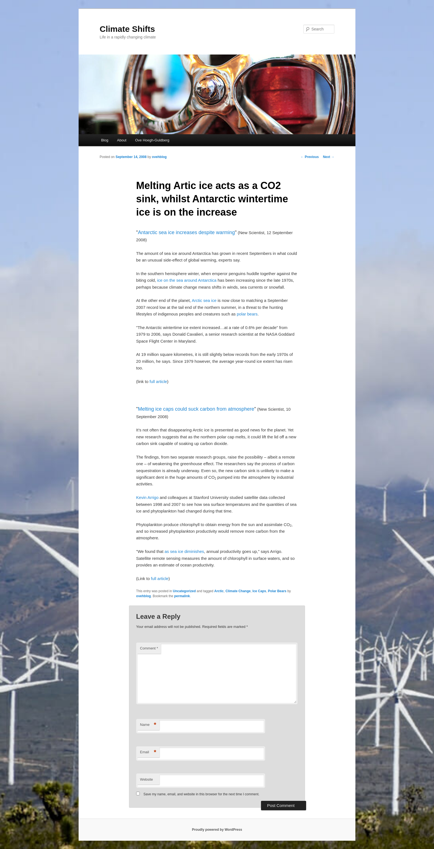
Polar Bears (277, 591)
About (121, 140)
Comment (149, 648)
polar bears (247, 314)
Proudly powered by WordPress (217, 830)
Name (148, 725)
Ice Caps (259, 591)
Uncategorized (184, 591)
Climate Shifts (127, 28)
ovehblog (159, 157)
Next (328, 157)
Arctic (219, 591)
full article (158, 381)
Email (148, 752)
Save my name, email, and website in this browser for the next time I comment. (201, 794)
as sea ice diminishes (184, 551)
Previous (310, 157)
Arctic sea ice (204, 300)
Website (146, 779)
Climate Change (238, 591)
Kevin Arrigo (147, 497)
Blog (104, 140)
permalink (182, 596)
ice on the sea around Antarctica (186, 280)
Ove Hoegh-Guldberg (152, 140)
